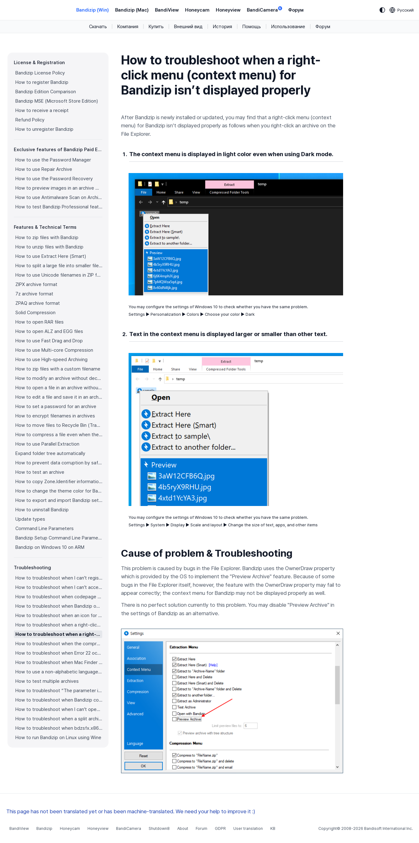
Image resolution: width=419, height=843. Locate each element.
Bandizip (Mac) (132, 10)
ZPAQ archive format (37, 303)
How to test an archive (39, 472)
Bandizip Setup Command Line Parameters (58, 538)
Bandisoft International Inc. (388, 828)
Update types (30, 519)
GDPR (220, 828)
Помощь (251, 26)
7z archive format (34, 294)
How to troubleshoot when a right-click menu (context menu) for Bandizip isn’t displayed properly (58, 634)
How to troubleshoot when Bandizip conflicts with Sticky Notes (58, 700)
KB (272, 828)
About (182, 828)
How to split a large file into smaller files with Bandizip (58, 265)
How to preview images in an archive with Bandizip (58, 188)
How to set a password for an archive (55, 406)
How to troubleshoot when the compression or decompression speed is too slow (58, 643)
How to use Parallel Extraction (47, 444)
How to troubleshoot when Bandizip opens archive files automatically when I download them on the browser (58, 606)
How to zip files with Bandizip (46, 237)
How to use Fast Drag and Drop (49, 341)
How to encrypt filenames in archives (55, 416)
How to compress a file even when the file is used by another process (58, 434)
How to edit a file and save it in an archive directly (58, 397)
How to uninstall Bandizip (42, 510)
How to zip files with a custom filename (57, 369)
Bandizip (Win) (92, 10)
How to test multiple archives (47, 681)
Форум (296, 10)
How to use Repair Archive (43, 169)
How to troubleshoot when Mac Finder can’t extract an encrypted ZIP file (58, 662)
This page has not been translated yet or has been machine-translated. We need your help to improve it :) (130, 811)
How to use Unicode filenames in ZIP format (58, 275)
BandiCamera (264, 9)
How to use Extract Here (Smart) (50, 256)
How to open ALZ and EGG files (49, 331)
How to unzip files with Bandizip (49, 247)
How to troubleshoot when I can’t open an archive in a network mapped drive (58, 709)
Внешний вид (188, 26)
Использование (288, 26)
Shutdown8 (159, 828)
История (222, 26)
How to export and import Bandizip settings (58, 500)
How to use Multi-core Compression (54, 350)
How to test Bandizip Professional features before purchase (58, 207)
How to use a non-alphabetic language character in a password (58, 672)
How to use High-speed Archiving (51, 359)
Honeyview (228, 10)
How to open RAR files (39, 322)
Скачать (98, 26)
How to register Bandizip (41, 82)
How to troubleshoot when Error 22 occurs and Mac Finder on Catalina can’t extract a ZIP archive (58, 653)
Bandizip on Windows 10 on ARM (49, 547)
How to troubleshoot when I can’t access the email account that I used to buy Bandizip (58, 587)
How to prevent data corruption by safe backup (58, 463)
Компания (127, 26)
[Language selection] (401, 10)
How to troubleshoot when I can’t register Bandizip (58, 578)
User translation (248, 828)
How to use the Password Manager (53, 160)
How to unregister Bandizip (44, 129)
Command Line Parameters (44, 528)
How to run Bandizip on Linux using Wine (58, 737)
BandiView (167, 10)
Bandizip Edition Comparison (45, 92)
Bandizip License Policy (40, 73)
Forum (201, 828)
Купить (156, 26)
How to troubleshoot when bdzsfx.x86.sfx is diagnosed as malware (58, 728)
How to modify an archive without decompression (58, 378)
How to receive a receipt (42, 110)
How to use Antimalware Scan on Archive (58, 197)
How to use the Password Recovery (54, 178)
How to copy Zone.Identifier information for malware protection (58, 481)
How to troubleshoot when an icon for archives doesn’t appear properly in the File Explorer (58, 615)
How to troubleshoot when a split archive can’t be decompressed (58, 719)
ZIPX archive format (36, 284)
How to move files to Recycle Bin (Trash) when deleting (58, 425)
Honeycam (197, 10)
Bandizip (44, 828)
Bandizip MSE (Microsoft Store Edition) (56, 101)
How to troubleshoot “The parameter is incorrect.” (58, 690)
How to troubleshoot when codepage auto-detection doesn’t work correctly (58, 597)
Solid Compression (35, 312)
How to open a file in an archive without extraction (58, 388)
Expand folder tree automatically (50, 453)
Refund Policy (30, 120)
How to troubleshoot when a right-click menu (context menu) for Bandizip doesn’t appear (58, 625)
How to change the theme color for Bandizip (58, 491)
